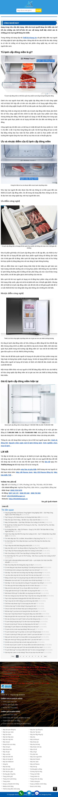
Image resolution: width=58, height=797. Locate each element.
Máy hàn (32, 737)
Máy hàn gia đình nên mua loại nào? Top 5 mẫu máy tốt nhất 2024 (24, 616)
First (13, 656)
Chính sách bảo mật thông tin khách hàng (17, 724)
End (45, 656)
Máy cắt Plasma (34, 764)
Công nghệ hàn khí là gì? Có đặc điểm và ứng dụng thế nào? (22, 590)
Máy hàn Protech (35, 759)
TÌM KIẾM (38, 10)
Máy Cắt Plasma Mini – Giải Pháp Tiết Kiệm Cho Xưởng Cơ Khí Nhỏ (24, 522)
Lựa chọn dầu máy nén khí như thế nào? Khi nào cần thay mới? (23, 575)
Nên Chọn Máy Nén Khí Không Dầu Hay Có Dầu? (19, 565)
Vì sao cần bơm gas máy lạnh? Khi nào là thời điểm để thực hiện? (24, 647)
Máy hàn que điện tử (9, 769)
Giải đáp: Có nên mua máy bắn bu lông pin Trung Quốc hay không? (24, 583)
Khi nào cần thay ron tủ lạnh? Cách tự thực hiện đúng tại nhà (22, 619)
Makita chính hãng (8, 786)
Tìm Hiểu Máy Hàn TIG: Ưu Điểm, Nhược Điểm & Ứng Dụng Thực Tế (25, 538)
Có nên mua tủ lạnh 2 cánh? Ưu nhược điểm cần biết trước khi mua (24, 645)
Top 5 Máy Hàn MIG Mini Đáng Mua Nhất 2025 (18, 545)
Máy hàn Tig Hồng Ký (36, 729)
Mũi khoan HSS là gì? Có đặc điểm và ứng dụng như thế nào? (23, 593)
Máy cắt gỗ (33, 752)
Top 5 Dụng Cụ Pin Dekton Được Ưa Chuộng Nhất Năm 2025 (22, 517)
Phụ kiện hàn (34, 754)
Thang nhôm (6, 781)
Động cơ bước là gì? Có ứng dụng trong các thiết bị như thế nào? (24, 578)
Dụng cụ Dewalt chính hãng (11, 784)
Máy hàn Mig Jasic (8, 737)
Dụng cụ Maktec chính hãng (38, 784)
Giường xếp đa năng (36, 771)
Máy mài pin (6, 742)
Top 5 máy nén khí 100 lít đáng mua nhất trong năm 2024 (21, 601)
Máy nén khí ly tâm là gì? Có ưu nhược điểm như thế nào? (22, 588)
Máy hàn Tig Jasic (35, 732)
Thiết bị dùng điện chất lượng (11, 789)
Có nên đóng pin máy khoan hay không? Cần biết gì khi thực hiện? (24, 567)
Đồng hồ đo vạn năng (9, 744)
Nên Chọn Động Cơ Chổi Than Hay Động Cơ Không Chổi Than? (23, 553)
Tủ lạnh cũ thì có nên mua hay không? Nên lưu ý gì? (20, 629)
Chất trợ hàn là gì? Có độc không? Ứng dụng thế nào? (20, 606)
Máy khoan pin (34, 742)
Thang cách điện (35, 774)
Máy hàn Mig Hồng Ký (36, 734)
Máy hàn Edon (7, 734)
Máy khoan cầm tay (35, 747)
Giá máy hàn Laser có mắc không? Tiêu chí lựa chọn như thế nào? (24, 652)
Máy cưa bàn (6, 754)
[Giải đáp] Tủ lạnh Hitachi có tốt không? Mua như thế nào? (22, 627)
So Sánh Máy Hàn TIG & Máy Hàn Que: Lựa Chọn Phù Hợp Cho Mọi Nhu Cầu (27, 541)
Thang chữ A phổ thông (9, 779)
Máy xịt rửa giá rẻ (8, 759)
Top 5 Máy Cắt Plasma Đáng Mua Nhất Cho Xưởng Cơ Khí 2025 (23, 551)
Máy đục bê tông (35, 744)
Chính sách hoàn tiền (10, 701)
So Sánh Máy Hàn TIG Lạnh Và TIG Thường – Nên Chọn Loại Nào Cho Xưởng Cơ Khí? (30, 556)
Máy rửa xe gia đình (36, 756)
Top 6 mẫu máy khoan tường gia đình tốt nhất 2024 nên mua (22, 598)
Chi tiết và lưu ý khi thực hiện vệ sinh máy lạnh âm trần (21, 642)
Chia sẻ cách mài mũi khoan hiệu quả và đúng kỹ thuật (21, 608)
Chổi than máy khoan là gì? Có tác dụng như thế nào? (20, 603)
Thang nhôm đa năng (36, 779)
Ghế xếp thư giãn (8, 771)
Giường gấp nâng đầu (9, 774)
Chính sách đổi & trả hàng (11, 721)
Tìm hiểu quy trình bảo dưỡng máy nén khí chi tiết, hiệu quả (22, 585)
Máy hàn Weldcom (8, 761)
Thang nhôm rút (34, 776)
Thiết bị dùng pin (35, 781)
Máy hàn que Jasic (8, 732)
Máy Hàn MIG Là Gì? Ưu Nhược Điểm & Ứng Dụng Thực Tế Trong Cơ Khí (26, 548)
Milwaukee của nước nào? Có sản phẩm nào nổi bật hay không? (23, 580)
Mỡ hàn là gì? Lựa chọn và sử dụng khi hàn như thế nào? (21, 611)
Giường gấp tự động (36, 769)
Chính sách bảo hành (10, 715)
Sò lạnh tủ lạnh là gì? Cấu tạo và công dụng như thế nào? (22, 624)
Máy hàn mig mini (8, 739)
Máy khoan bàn (7, 749)
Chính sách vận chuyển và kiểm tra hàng (16, 718)
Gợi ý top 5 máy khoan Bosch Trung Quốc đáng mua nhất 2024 (23, 614)
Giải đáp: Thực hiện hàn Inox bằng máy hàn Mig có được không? (23, 572)
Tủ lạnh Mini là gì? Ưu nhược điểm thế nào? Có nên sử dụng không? (25, 650)
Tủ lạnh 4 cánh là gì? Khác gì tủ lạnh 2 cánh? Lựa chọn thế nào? (24, 634)
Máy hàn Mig (6, 766)
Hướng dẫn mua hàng (10, 707)
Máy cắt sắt (33, 749)
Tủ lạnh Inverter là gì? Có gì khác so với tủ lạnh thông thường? (23, 632)
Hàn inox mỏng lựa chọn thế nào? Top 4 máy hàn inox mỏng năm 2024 (25, 596)
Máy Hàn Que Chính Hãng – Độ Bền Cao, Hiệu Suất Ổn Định (22, 520)
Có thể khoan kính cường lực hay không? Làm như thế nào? (22, 570)
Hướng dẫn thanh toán (10, 704)
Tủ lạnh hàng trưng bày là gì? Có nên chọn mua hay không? (22, 621)
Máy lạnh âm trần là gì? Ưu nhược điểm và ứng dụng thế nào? (23, 637)
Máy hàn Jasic (34, 761)
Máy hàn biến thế (8, 756)
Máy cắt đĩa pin (34, 739)
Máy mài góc (6, 747)
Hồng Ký (5, 764)
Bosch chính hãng (35, 786)
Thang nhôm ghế (8, 776)
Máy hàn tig (33, 766)
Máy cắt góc (6, 752)
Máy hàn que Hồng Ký (9, 729)
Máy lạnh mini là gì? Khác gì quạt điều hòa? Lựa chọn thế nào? (23, 639)
